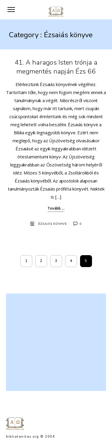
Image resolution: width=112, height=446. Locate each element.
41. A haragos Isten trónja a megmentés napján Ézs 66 (56, 67)
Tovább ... (56, 208)
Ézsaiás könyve (52, 224)
